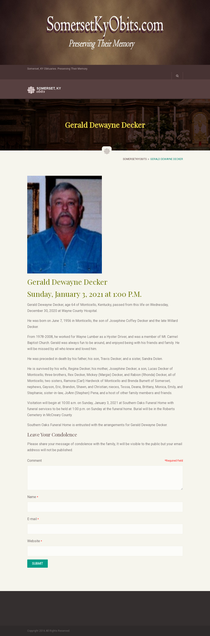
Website (33, 541)
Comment (34, 461)
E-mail (32, 519)
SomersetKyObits (135, 159)
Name (31, 497)
